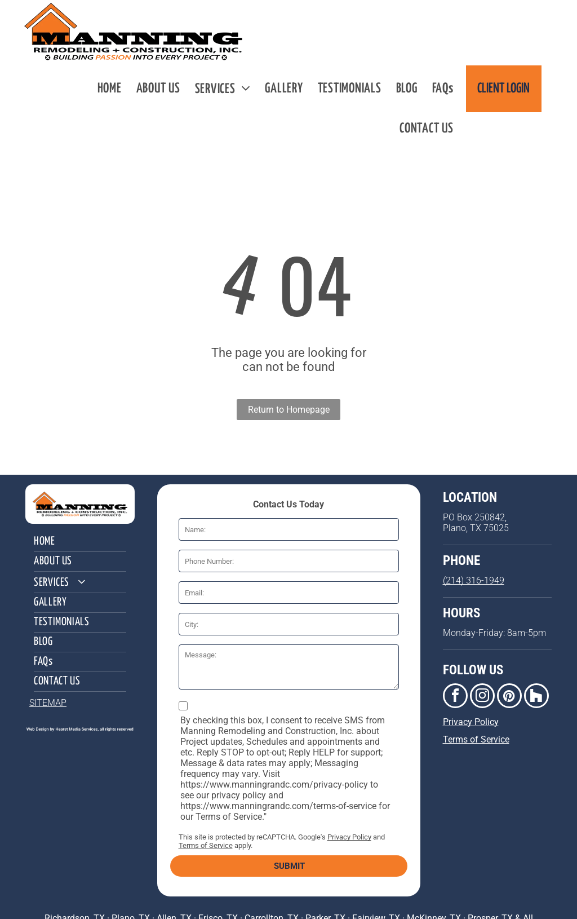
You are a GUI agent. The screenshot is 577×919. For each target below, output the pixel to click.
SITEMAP (47, 702)
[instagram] (482, 697)
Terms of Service (206, 845)
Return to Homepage (289, 409)
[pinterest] (509, 697)
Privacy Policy (349, 837)
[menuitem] (109, 88)
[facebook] (455, 697)
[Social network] (536, 697)
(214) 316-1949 (473, 580)
